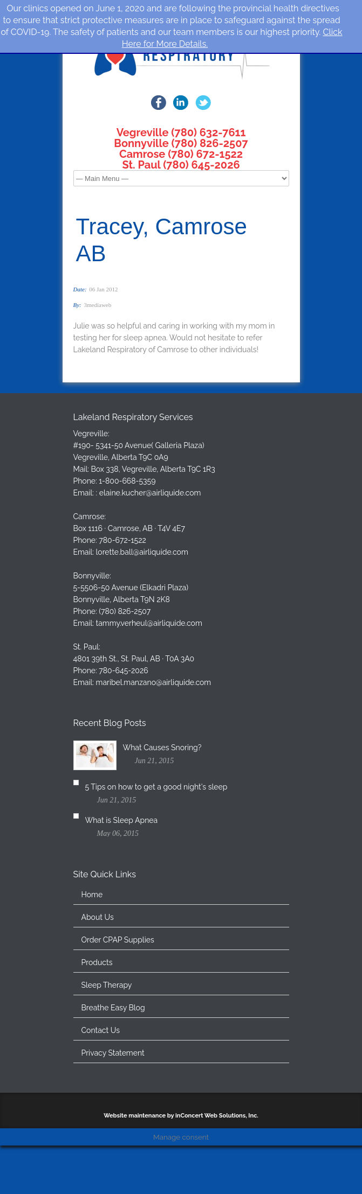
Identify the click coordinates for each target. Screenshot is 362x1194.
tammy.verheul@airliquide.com (149, 677)
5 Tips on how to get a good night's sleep (194, 840)
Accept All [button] (105, 1169)
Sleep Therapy (106, 1050)
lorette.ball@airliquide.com (142, 606)
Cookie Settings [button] (45, 1169)
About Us (97, 983)
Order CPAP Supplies (117, 1005)
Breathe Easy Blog (113, 1073)
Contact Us (100, 1096)
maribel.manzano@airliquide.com (153, 736)
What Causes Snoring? (162, 801)
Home (92, 960)
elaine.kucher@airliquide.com (150, 546)
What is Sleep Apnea (159, 880)
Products (97, 1028)
